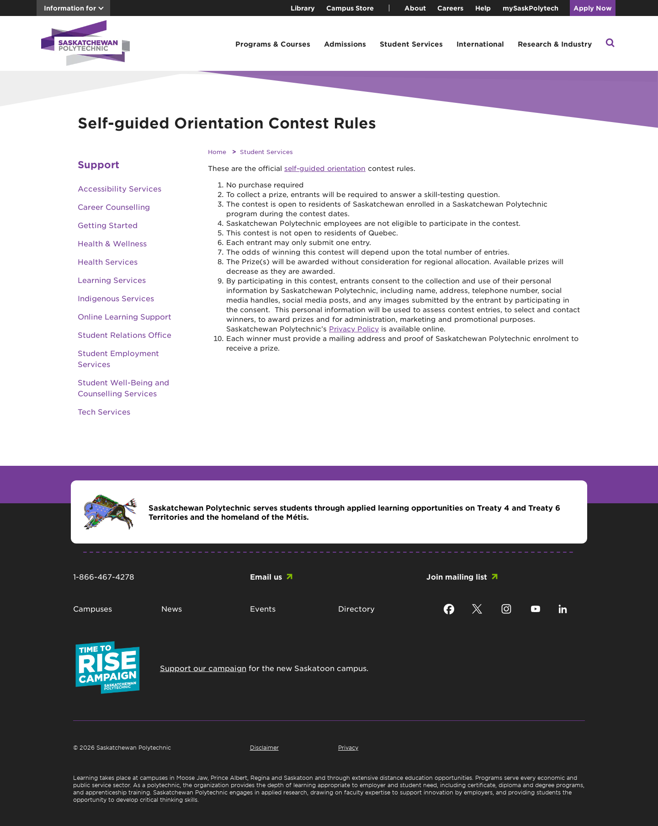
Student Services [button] (411, 43)
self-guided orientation (325, 168)
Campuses (92, 608)
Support (98, 164)
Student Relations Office (124, 334)
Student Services (266, 151)
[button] (610, 43)
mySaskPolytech (530, 8)
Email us (266, 576)
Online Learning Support (124, 316)
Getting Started (108, 224)
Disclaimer (264, 747)
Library (303, 8)
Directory (356, 608)
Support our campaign (203, 667)
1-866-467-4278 (103, 576)
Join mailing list (456, 576)
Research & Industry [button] (555, 43)
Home (217, 151)
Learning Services (112, 279)
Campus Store (350, 8)
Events (263, 608)
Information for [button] (70, 8)
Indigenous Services (116, 298)
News (171, 608)
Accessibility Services (119, 188)
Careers (450, 8)
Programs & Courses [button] (272, 43)
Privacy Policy (354, 328)
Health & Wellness (112, 243)
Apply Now (592, 8)
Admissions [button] (345, 43)
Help (483, 8)
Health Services (108, 261)
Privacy (348, 747)
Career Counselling (114, 206)
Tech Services (104, 411)
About (415, 8)
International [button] (480, 43)
